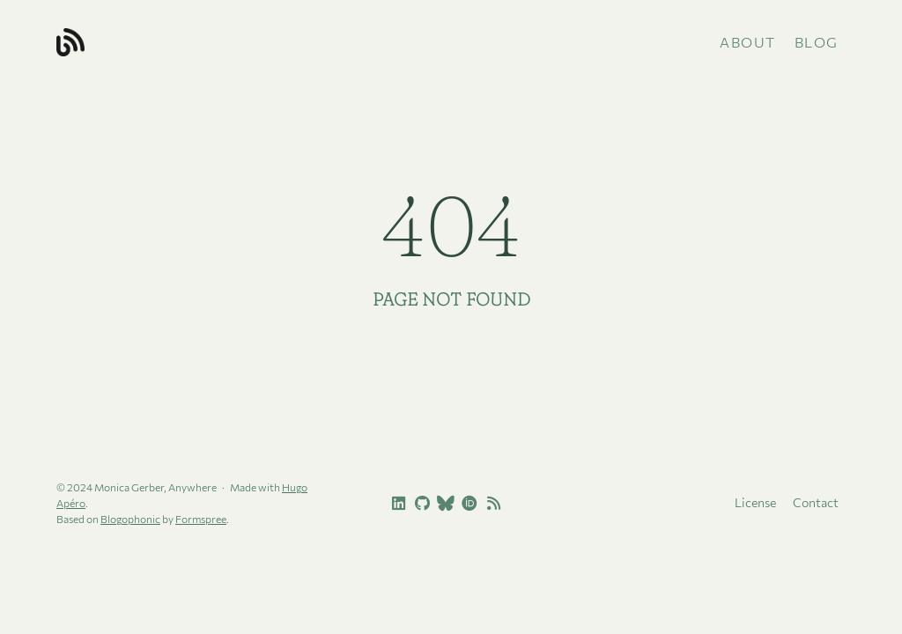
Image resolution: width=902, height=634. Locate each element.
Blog (817, 41)
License (755, 502)
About (748, 41)
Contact (816, 502)
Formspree (200, 518)
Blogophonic (130, 518)
